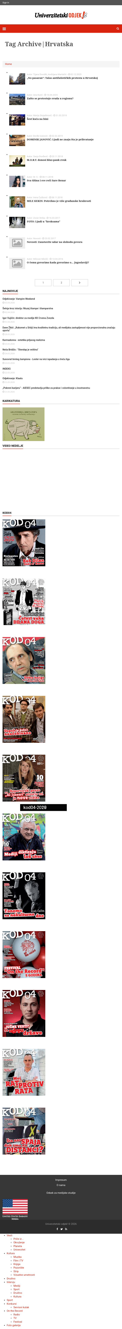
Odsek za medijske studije (61, 1192)
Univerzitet (19, 1249)
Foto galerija (13, 1325)
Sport (16, 1289)
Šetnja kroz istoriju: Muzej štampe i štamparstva (28, 308)
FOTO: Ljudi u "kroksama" (43, 221)
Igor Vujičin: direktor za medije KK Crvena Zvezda (28, 318)
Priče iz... (18, 1238)
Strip (16, 1271)
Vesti (9, 1235)
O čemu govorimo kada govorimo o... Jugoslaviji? (58, 262)
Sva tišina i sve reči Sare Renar (46, 180)
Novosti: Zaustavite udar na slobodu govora (54, 242)
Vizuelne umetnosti (24, 1274)
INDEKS (7, 368)
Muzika (17, 1256)
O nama (61, 1185)
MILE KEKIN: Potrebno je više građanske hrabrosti (59, 201)
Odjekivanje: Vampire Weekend (19, 298)
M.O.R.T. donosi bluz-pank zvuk (46, 160)
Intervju (11, 1282)
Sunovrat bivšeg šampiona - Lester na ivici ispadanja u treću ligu (36, 359)
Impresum (61, 1179)
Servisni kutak (21, 1307)
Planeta (17, 1246)
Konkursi (11, 1303)
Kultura (11, 1253)
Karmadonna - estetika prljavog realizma (24, 340)
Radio (16, 1314)
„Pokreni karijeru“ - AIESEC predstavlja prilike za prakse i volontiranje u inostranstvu (46, 388)
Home (8, 64)
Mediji (16, 1285)
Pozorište (18, 1267)
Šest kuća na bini (37, 119)
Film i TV (18, 1260)
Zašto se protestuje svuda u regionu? (50, 98)
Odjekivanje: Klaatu (13, 378)
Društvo (11, 1278)
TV (15, 1318)
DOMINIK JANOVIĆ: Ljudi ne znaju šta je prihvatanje (60, 139)
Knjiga (16, 1264)
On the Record (14, 1310)
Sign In (6, 2)
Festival (17, 1321)
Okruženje (19, 1242)
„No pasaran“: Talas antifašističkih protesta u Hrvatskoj (62, 78)
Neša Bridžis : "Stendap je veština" (20, 349)
